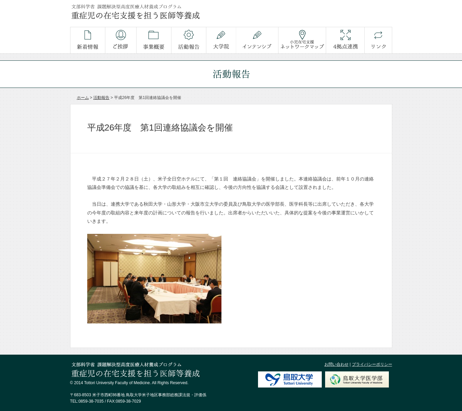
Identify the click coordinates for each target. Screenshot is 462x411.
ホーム (83, 97)
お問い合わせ (336, 364)
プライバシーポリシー (372, 364)
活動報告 (101, 97)
